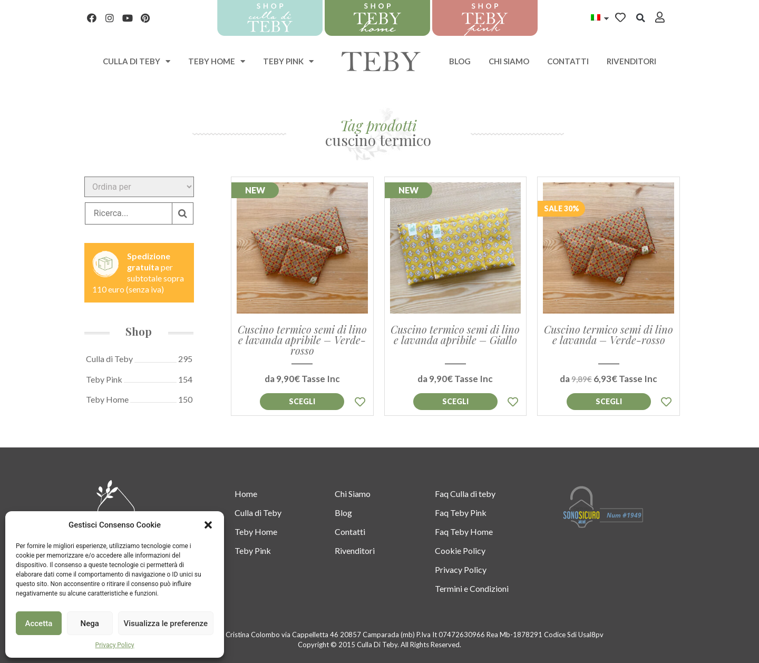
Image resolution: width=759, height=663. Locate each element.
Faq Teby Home (464, 531)
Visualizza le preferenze (166, 623)
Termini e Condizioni (472, 588)
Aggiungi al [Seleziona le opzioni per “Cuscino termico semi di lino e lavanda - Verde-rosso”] (609, 401)
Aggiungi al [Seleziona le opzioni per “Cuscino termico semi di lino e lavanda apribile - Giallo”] (455, 401)
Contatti (568, 61)
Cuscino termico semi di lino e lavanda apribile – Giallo (455, 334)
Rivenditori (631, 61)
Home (246, 494)
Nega (89, 623)
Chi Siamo (509, 61)
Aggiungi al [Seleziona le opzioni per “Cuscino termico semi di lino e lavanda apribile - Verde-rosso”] (302, 401)
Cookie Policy (460, 550)
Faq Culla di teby (465, 494)
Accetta (39, 623)
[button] (208, 525)
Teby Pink (288, 61)
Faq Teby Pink (460, 513)
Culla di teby (136, 61)
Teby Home (216, 61)
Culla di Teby (258, 513)
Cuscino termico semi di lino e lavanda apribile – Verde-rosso (302, 339)
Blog (460, 61)
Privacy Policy (114, 645)
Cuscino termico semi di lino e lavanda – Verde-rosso (608, 334)
